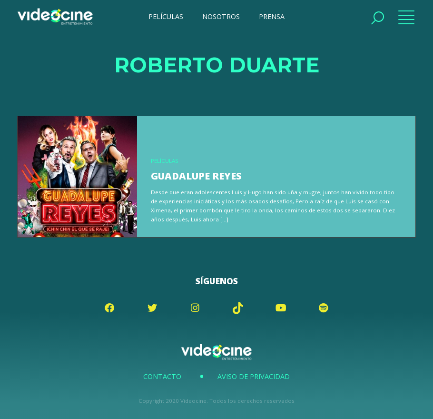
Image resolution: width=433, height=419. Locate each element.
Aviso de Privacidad (253, 376)
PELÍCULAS (165, 16)
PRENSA (272, 16)
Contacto (162, 376)
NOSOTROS (221, 16)
